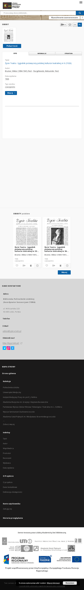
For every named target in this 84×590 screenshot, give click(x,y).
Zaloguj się (7, 509)
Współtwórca (8, 448)
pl (80, 25)
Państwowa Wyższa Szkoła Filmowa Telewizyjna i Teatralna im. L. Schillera (32, 407)
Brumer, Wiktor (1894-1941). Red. (18, 71)
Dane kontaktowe (10, 487)
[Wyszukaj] (80, 13)
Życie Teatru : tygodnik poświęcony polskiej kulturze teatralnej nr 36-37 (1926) (57, 249)
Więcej (64, 272)
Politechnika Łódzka (11, 387)
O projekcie (7, 482)
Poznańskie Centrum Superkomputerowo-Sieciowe (42, 586)
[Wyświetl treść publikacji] (30, 265)
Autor (5, 443)
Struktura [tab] (69, 53)
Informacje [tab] (42, 53)
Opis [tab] (15, 53)
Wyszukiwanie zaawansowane (64, 17)
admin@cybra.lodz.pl (12, 331)
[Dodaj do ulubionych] (16, 265)
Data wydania (8, 468)
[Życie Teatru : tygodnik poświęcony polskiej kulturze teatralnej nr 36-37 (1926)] (57, 232)
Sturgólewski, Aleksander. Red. (46, 71)
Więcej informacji (53, 583)
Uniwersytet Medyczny (12, 392)
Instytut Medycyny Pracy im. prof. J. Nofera (20, 397)
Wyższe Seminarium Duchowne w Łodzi (19, 412)
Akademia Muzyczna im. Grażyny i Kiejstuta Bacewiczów (25, 402)
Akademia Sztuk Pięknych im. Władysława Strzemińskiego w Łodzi (29, 416)
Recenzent (7, 458)
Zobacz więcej (9, 424)
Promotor (7, 453)
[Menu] (80, 2)
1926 (7, 79)
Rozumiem (70, 583)
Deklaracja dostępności (12, 492)
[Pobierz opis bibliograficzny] (23, 265)
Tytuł (5, 438)
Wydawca (7, 463)
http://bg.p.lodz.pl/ (11, 343)
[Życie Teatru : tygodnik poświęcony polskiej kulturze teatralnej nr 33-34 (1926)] (27, 232)
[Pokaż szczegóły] (37, 265)
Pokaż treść (12, 46)
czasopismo (10, 87)
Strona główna (9, 373)
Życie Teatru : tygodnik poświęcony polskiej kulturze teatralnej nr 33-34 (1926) (27, 249)
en (75, 25)
